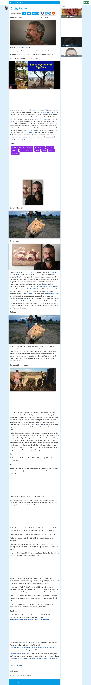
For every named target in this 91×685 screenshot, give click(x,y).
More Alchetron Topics (16, 665)
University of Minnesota (17, 654)
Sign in (86, 2)
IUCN (23, 139)
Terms (21, 682)
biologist (46, 110)
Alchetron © (39, 682)
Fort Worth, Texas (30, 110)
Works (44, 150)
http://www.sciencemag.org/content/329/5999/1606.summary (29, 620)
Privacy (25, 682)
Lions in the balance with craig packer (22, 147)
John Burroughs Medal (42, 128)
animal (45, 284)
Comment (36, 13)
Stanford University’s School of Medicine (43, 286)
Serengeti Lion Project (26, 150)
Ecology (12, 121)
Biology (30, 294)
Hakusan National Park (17, 301)
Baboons (14, 150)
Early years (49, 147)
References (15, 153)
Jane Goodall (31, 289)
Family (37, 150)
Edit (24, 13)
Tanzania (38, 117)
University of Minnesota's (40, 119)
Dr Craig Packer (39, 147)
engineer (39, 277)
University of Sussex (22, 47)
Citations (51, 150)
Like (29, 13)
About (14, 682)
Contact (31, 682)
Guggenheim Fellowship (22, 51)
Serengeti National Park (46, 112)
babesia (37, 424)
